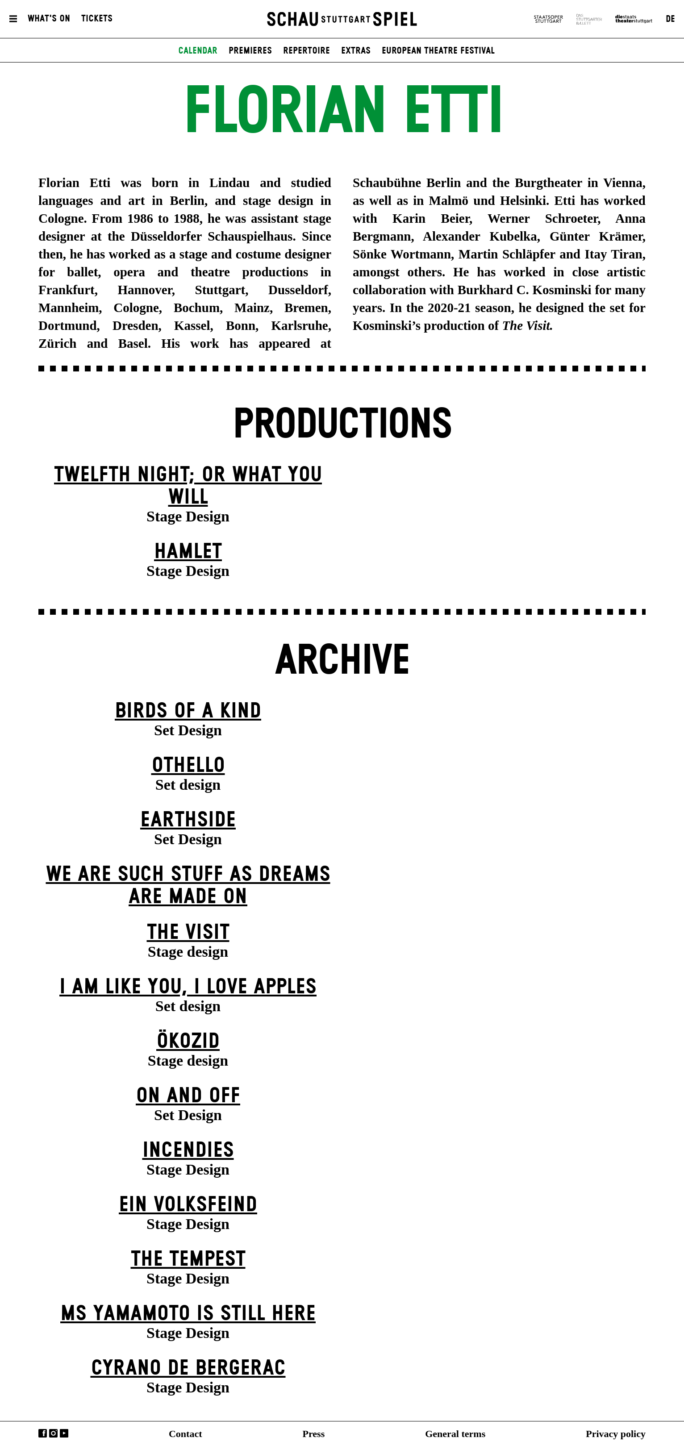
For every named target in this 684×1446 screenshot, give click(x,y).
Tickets (97, 19)
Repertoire (306, 51)
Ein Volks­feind (188, 1205)
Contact (185, 1433)
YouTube (64, 1433)
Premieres (250, 51)
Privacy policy (616, 1433)
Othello (188, 766)
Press (314, 1433)
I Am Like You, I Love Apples (188, 987)
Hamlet (188, 552)
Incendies (188, 1151)
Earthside (188, 820)
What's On (49, 19)
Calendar (197, 51)
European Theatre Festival (438, 51)
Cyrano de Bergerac (188, 1368)
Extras (356, 51)
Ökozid (188, 1042)
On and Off (188, 1096)
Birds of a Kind (188, 711)
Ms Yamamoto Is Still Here (188, 1314)
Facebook (42, 1433)
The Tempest (188, 1260)
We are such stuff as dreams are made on (188, 886)
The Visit (188, 933)
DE (670, 19)
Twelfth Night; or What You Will (188, 486)
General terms (455, 1433)
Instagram (53, 1433)
